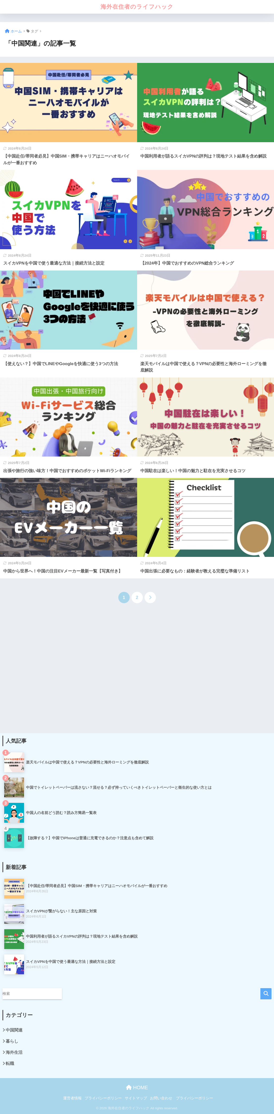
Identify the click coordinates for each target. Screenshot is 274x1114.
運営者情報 (72, 1098)
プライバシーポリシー (103, 1098)
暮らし (12, 1041)
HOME (137, 1087)
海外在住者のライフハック (137, 6)
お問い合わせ (161, 1098)
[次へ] (150, 597)
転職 (10, 1063)
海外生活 (14, 1052)
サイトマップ (136, 1098)
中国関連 (14, 1030)
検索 (266, 993)
